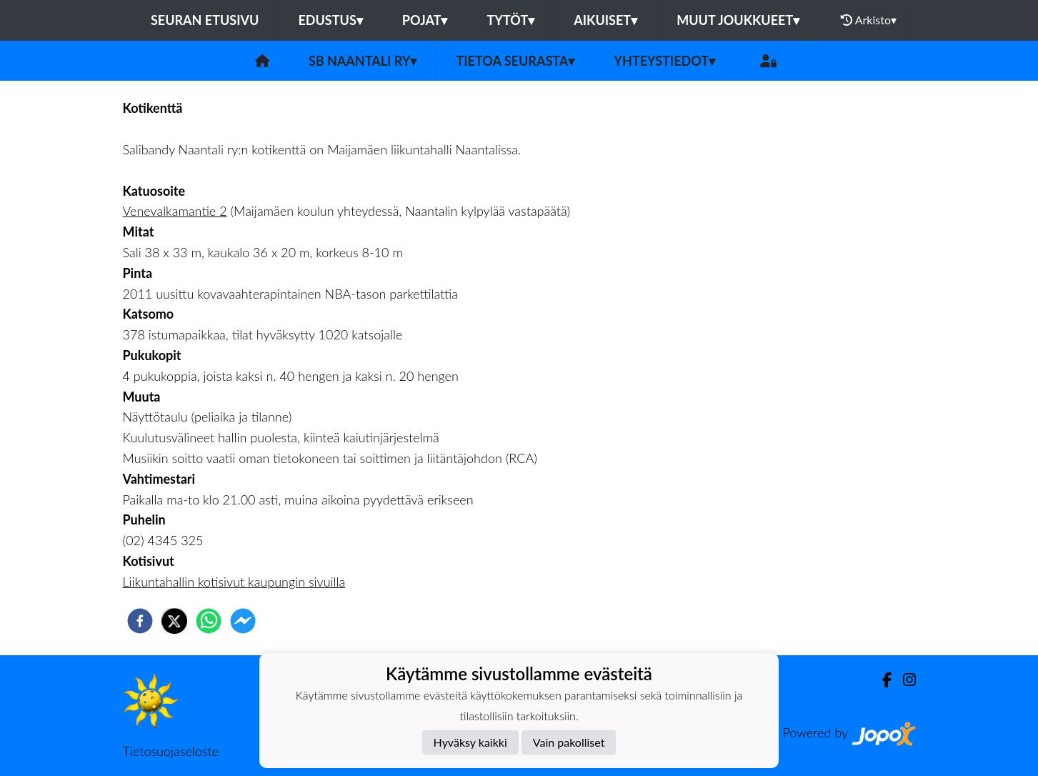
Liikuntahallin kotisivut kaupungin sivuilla (234, 582)
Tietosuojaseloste (171, 751)
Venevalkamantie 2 (175, 211)
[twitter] (174, 621)
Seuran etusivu (205, 20)
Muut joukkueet (738, 20)
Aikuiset (605, 20)
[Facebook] (881, 679)
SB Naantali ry (363, 61)
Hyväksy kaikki (470, 742)
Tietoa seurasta (515, 61)
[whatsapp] (208, 621)
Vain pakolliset (569, 742)
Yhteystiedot (664, 61)
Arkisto (869, 20)
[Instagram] (904, 679)
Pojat (425, 20)
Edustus (330, 20)
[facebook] (140, 621)
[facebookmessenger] (243, 621)
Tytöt (510, 20)
